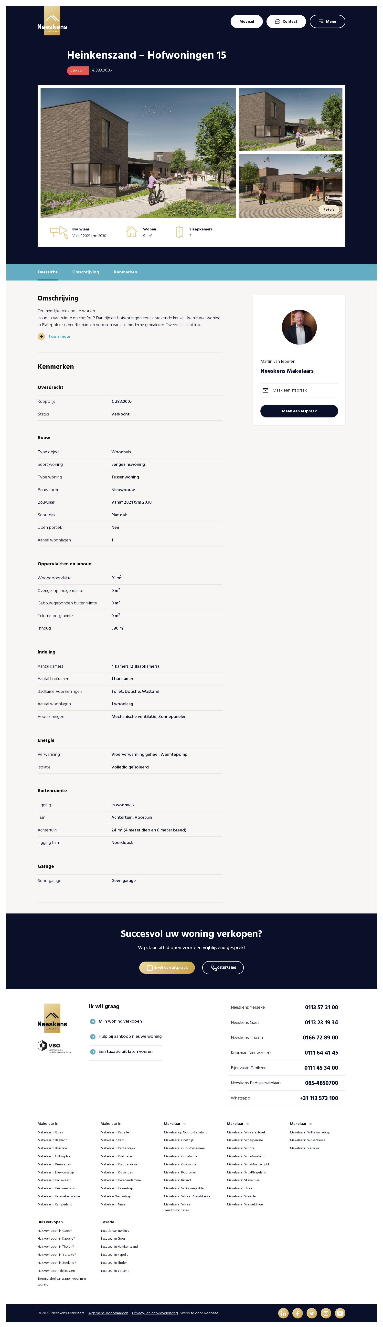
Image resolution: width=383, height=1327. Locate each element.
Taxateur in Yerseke (115, 1269)
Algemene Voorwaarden (108, 1311)
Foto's (328, 209)
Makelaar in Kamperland (55, 1202)
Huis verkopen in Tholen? (56, 1245)
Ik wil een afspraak (170, 965)
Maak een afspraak (290, 390)
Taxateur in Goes (113, 1237)
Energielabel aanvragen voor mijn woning (62, 1280)
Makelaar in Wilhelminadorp (310, 1130)
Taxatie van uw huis (115, 1229)
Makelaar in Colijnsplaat (55, 1154)
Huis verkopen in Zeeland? (57, 1261)
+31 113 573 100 (318, 1096)
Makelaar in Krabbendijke (119, 1162)
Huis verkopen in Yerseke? (57, 1253)
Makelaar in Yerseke (304, 1147)
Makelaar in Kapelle (115, 1130)
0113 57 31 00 (321, 1005)
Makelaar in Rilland (177, 1179)
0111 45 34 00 (321, 1066)
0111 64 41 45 (321, 1051)
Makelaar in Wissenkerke (308, 1138)
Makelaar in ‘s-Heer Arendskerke (187, 1194)
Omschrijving (85, 272)
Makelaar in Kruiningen (117, 1170)
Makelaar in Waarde (241, 1194)
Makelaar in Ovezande (180, 1162)
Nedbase (211, 1311)
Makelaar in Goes (50, 1130)
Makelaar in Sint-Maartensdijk (248, 1162)
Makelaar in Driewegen (54, 1162)
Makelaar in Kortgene (116, 1154)
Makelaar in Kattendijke (118, 1147)
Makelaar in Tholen (240, 1187)
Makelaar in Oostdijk (179, 1138)
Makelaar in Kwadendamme (121, 1179)
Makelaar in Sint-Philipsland (246, 1170)
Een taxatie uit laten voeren (126, 1050)
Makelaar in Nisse (113, 1202)
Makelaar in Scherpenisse (245, 1138)
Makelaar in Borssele (52, 1147)
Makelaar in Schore (241, 1147)
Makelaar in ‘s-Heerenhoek (246, 1130)
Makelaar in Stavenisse (243, 1179)
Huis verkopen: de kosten (56, 1269)
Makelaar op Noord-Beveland (185, 1130)
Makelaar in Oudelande (180, 1154)
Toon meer (60, 336)
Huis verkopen (50, 1220)
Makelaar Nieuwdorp (116, 1194)
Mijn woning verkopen (120, 1019)
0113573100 (227, 965)
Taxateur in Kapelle (114, 1253)
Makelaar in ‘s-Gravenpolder (184, 1187)
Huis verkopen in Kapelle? (56, 1237)
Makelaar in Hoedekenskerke (59, 1194)
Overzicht (48, 272)
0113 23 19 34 (321, 1021)
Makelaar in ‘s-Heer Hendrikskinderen (178, 1205)
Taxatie (107, 1220)
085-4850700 (321, 1081)
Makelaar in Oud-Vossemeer (184, 1147)
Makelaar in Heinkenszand (56, 1187)
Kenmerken (125, 272)
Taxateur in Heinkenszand (119, 1245)
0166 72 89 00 (320, 1036)
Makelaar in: (48, 1122)
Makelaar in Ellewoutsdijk (56, 1170)
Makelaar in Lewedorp (117, 1187)
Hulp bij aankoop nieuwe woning (130, 1034)
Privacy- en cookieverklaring (155, 1311)
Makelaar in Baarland (52, 1138)
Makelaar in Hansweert (54, 1179)
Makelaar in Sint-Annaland (246, 1154)
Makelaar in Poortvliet (180, 1170)
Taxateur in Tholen (114, 1261)
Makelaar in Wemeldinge (245, 1202)
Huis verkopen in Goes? (55, 1229)
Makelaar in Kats (112, 1138)
